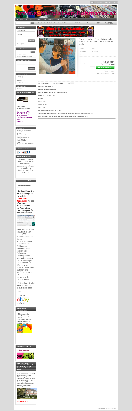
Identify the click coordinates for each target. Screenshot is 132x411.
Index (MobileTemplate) (23, 135)
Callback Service (22, 145)
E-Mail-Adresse (21, 30)
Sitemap (19, 88)
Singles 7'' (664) (41, 19)
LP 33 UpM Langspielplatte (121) (26, 19)
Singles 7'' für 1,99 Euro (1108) (56, 19)
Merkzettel (108, 2)
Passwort (19, 35)
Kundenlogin (99, 2)
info (31, 56)
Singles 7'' (46, 22)
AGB (18, 142)
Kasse (115, 2)
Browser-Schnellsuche (23, 56)
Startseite (40, 22)
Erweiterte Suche (21, 55)
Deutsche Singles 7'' (54, 22)
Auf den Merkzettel (109, 71)
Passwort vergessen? (22, 45)
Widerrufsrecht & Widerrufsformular (22, 140)
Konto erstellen (21, 43)
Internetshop (100, 408)
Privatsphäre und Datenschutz (25, 143)
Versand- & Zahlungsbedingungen (23, 137)
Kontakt (19, 133)
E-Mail (18, 63)
